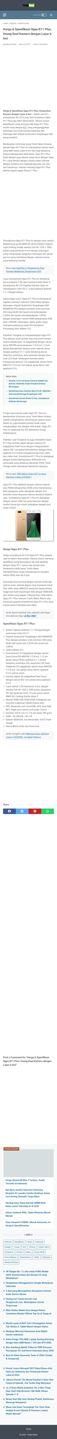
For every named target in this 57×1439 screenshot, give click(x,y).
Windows (46, 1257)
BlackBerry (19, 1242)
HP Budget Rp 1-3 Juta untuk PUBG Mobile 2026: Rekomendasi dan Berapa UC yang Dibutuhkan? (27, 1274)
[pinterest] (35, 811)
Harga (17, 1247)
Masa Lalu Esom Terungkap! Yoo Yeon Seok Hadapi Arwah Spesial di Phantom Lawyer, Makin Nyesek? (28, 1410)
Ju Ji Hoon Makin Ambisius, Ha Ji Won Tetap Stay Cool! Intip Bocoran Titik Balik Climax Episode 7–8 (28, 1391)
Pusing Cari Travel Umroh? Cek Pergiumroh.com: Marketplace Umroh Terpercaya (25, 1302)
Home (28, 1429)
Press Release (10, 1257)
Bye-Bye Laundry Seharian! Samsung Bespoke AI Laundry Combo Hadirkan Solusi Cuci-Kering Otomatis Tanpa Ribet (28, 1193)
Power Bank (39, 1252)
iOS (24, 1247)
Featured (39, 1242)
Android (7, 1242)
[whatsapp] (47, 811)
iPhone (32, 1247)
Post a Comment (40, 44)
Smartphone (25, 1257)
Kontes (19, 1252)
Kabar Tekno (44, 1247)
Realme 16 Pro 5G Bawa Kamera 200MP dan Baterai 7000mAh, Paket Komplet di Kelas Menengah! (28, 384)
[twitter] (22, 811)
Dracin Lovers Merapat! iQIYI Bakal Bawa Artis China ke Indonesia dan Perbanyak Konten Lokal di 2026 (29, 1371)
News (28, 1252)
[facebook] (9, 811)
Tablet (36, 1257)
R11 (25, 127)
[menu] (6, 15)
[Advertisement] (28, 77)
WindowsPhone (11, 1262)
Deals (29, 1242)
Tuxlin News (32, 1435)
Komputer (8, 1252)
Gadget (7, 1247)
